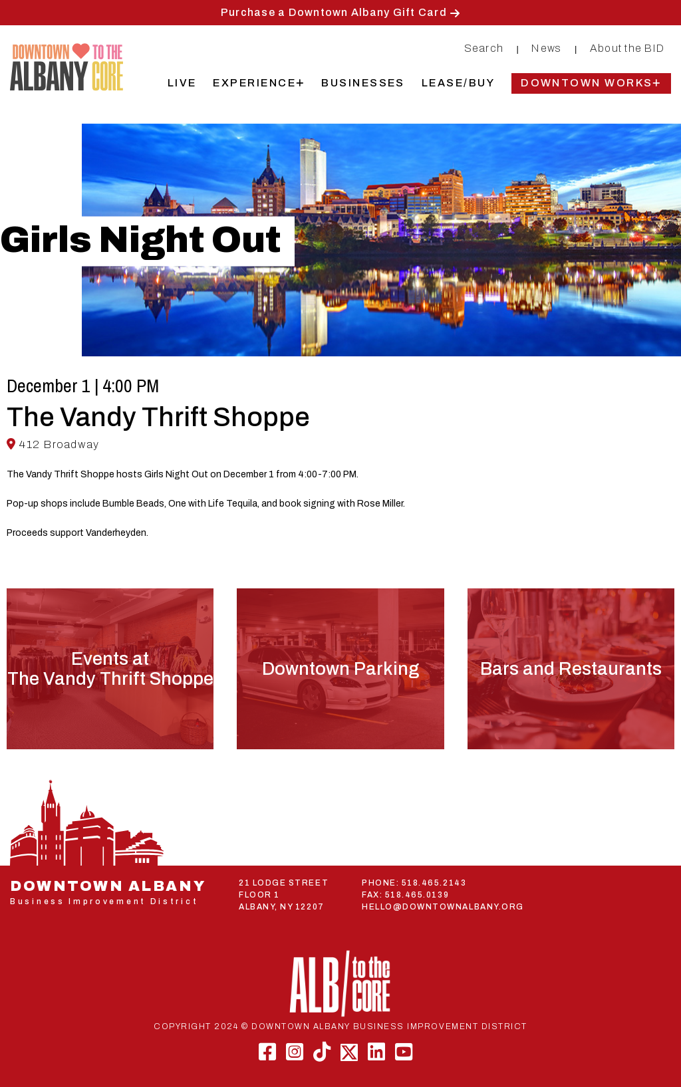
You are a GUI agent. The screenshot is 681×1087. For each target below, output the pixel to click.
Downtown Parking (340, 669)
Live (182, 82)
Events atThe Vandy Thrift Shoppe (110, 669)
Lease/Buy (458, 82)
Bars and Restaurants (571, 669)
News (546, 48)
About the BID (627, 48)
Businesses (363, 82)
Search (484, 48)
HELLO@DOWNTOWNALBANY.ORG (443, 906)
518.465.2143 (434, 883)
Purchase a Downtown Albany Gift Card (334, 12)
